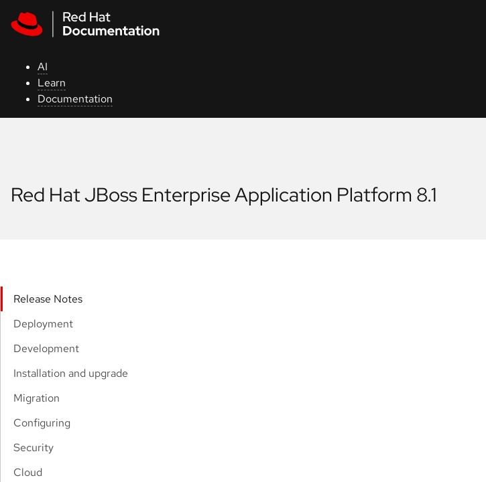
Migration (36, 398)
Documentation (75, 99)
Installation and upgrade (70, 373)
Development (46, 348)
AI (43, 67)
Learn (52, 83)
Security (33, 447)
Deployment (43, 324)
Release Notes (47, 299)
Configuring (41, 423)
